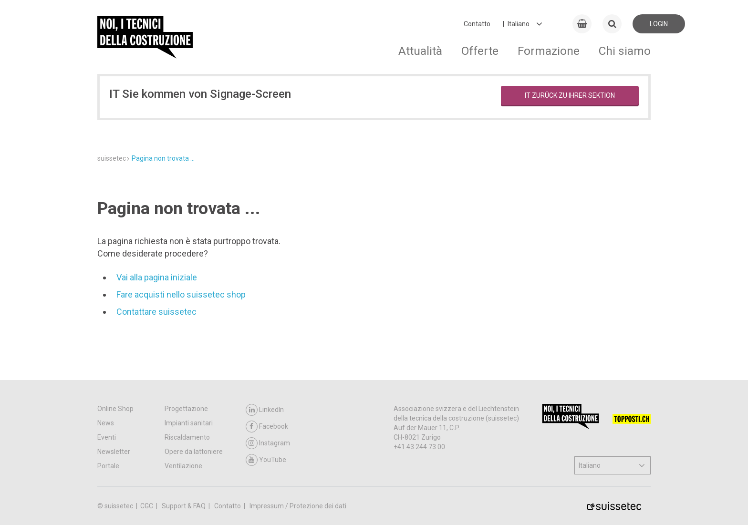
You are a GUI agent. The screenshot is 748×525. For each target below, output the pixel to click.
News (105, 423)
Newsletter (113, 451)
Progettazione (186, 408)
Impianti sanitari (189, 423)
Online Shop (115, 408)
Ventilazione (183, 466)
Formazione (549, 51)
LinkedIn (265, 410)
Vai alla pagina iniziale (156, 277)
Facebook (267, 426)
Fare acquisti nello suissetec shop (181, 294)
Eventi (106, 437)
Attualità (420, 51)
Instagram (268, 443)
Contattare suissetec (156, 312)
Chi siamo (625, 51)
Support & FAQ (184, 506)
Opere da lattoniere (194, 451)
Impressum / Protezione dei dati (297, 506)
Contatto (477, 24)
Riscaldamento (187, 437)
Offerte (480, 51)
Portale (108, 466)
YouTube (266, 460)
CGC (147, 506)
